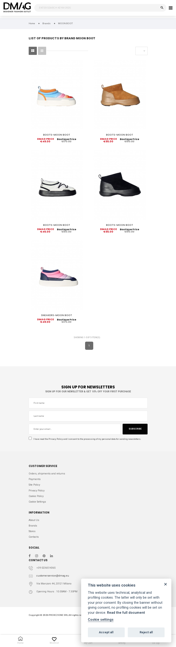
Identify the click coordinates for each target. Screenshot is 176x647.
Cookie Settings (37, 501)
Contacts (34, 536)
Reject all (146, 632)
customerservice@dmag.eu (52, 575)
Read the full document (126, 613)
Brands (33, 525)
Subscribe (135, 429)
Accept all (106, 632)
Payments (35, 479)
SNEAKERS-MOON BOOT (56, 315)
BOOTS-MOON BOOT (56, 135)
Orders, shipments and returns (47, 473)
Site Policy (34, 484)
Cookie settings (101, 620)
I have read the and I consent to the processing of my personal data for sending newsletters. (85, 439)
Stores (32, 531)
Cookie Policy (36, 496)
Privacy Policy (55, 439)
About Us (34, 520)
